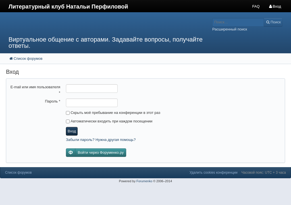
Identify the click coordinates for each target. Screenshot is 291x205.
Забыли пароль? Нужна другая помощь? (101, 140)
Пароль (52, 101)
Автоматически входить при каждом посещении (109, 121)
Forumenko (144, 181)
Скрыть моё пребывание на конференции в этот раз (113, 112)
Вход (72, 131)
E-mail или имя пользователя (35, 90)
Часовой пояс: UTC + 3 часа (263, 173)
